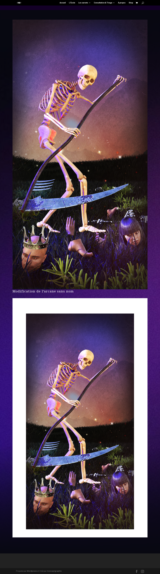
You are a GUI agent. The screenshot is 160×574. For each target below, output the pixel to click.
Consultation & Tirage (103, 3)
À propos (122, 3)
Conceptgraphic (54, 571)
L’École (72, 3)
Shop (131, 3)
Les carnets (83, 3)
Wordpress (32, 571)
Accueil (63, 3)
